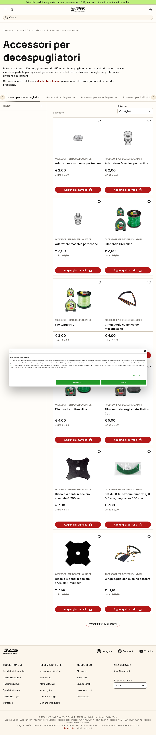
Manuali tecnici (47, 684)
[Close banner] (145, 351)
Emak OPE (82, 678)
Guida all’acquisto (12, 678)
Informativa (45, 678)
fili (47, 81)
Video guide (46, 690)
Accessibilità (83, 696)
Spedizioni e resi (11, 690)
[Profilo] (11, 9)
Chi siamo (81, 671)
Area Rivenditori (122, 671)
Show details (137, 376)
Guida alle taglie (11, 696)
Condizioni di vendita (14, 671)
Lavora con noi (84, 690)
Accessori (21, 31)
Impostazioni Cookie (50, 671)
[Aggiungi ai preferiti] (99, 121)
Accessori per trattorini (136, 97)
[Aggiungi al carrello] (78, 190)
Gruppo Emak (83, 684)
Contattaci (8, 703)
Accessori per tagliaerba (60, 97)
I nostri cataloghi (48, 696)
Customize (78, 382)
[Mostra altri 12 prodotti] (103, 624)
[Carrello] (150, 9)
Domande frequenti (50, 703)
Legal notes (69, 728)
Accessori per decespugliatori (21, 97)
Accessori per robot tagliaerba (99, 97)
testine (56, 81)
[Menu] (5, 9)
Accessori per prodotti (39, 31)
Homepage (8, 31)
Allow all (123, 382)
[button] (8, 97)
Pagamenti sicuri (11, 684)
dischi (41, 81)
